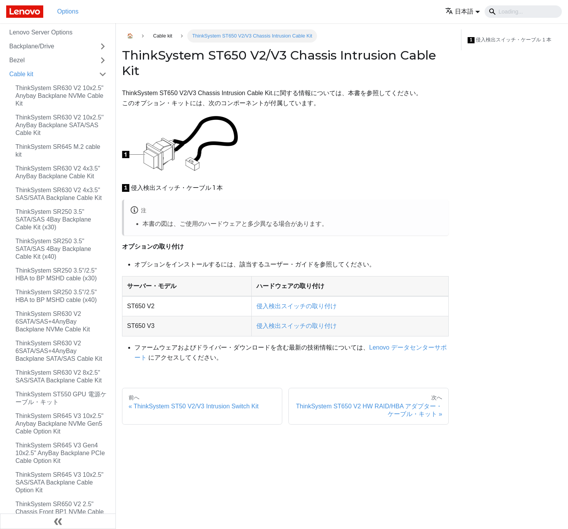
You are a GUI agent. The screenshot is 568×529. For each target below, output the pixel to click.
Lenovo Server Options (41, 32)
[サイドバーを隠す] (58, 521)
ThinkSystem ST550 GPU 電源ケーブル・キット (61, 398)
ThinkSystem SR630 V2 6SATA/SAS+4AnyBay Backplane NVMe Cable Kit (52, 322)
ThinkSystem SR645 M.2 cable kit (57, 150)
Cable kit (21, 74)
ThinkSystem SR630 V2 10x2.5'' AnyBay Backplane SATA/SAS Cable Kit (59, 125)
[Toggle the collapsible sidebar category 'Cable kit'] (103, 74)
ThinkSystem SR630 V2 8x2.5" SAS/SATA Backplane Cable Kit (58, 376)
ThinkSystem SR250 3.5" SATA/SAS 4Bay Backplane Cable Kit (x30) (53, 219)
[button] (462, 11)
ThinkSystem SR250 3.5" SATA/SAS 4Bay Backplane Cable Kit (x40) (53, 249)
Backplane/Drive (31, 46)
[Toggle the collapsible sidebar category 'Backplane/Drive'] (103, 46)
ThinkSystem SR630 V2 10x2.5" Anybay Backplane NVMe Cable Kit (59, 96)
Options (67, 11)
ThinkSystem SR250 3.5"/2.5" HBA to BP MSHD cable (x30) (56, 274)
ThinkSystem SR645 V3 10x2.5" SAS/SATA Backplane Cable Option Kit (59, 482)
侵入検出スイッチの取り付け (296, 306)
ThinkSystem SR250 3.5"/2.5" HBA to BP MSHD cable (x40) (56, 296)
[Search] (523, 11)
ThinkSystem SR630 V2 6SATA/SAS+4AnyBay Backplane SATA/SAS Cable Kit (58, 351)
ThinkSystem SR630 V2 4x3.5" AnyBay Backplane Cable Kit (57, 172)
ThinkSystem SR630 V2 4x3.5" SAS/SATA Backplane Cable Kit (58, 194)
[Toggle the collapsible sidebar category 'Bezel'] (103, 60)
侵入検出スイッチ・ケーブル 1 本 (509, 40)
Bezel (17, 60)
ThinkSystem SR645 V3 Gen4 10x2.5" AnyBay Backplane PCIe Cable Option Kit (60, 453)
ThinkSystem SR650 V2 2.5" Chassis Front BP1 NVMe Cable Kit (59, 512)
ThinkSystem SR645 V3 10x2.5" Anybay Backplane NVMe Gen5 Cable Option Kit (59, 424)
